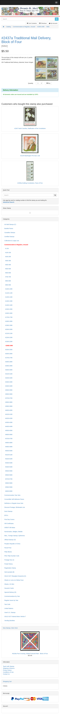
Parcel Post (7, 548)
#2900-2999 (8, 366)
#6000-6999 (8, 491)
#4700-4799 (8, 438)
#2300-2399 (8, 341)
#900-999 (7, 285)
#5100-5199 (8, 455)
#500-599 (7, 268)
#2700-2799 (8, 357)
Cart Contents (32, 23)
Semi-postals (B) (9, 572)
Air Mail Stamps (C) (10, 224)
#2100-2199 (8, 333)
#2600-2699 (8, 353)
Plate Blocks (8, 552)
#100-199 (7, 252)
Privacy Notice (7, 670)
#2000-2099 (8, 329)
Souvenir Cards (9, 588)
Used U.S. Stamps (9, 612)
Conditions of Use (8, 672)
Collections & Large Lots (11, 240)
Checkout (43, 23)
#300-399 (7, 260)
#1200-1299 (8, 297)
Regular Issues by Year (11, 600)
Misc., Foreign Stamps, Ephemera (14, 535)
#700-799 (7, 277)
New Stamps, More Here (10, 628)
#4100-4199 (8, 414)
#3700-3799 (8, 398)
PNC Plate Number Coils (11, 556)
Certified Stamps (9, 236)
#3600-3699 (8, 394)
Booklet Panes (8, 228)
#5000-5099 (8, 450)
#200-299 (7, 256)
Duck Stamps (8, 511)
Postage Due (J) (9, 560)
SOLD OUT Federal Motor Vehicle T (15, 616)
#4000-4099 (8, 410)
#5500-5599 (8, 471)
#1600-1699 (8, 313)
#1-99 (6, 248)
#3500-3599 (8, 390)
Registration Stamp (10, 568)
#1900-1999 (8, 325)
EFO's (6, 515)
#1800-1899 (8, 321)
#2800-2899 (8, 362)
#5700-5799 (8, 479)
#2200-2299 (8, 337)
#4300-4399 (8, 422)
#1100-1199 (8, 293)
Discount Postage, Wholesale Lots (14, 507)
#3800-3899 (8, 402)
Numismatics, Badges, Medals (13, 531)
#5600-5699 (8, 475)
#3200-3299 (8, 378)
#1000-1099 (8, 289)
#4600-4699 (8, 434)
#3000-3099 (8, 370)
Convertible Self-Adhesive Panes (14, 499)
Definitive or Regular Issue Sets (13, 503)
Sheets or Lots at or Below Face (13, 580)
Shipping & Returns (9, 668)
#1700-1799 (8, 317)
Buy (48, 83)
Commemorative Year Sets (12, 495)
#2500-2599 (8, 349)
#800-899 (7, 281)
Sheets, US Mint (9, 584)
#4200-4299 (8, 418)
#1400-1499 (8, 305)
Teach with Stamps (8, 666)
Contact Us (6, 674)
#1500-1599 (8, 309)
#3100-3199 (8, 374)
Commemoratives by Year (12, 596)
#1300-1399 (8, 301)
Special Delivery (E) (10, 592)
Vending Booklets (9, 620)
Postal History (8, 564)
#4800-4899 (8, 442)
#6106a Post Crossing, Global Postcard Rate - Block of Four (30, 653)
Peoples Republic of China (12, 543)
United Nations (8, 608)
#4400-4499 (8, 426)
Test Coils (7, 604)
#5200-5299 (8, 459)
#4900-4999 (8, 446)
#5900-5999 (8, 487)
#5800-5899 (8, 483)
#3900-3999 (8, 406)
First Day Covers (9, 519)
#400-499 (7, 264)
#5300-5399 (8, 463)
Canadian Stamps (9, 232)
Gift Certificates (9, 523)
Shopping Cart (7, 681)
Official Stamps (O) (10, 539)
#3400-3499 (8, 386)
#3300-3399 (8, 382)
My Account (53, 23)
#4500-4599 (8, 430)
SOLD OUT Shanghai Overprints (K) (15, 576)
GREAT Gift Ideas (9, 527)
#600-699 (7, 273)
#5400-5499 (8, 467)
